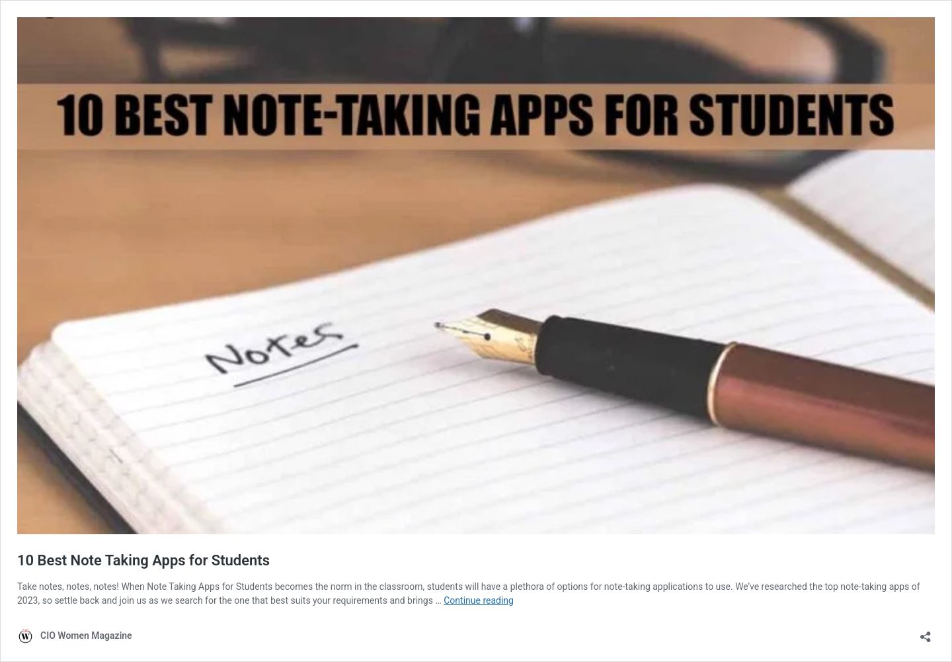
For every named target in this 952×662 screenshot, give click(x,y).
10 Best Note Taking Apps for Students (143, 560)
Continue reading (479, 600)
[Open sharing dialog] (925, 632)
